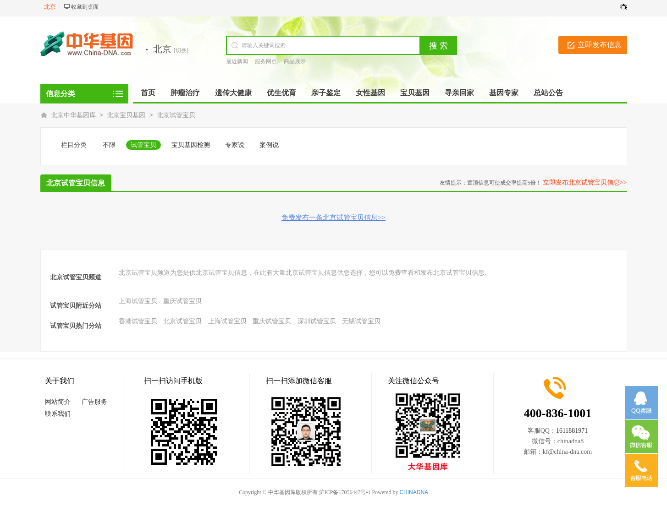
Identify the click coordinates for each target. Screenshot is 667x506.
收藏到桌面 (85, 7)
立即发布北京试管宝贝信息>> (585, 182)
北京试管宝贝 (176, 115)
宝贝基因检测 (190, 144)
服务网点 (266, 61)
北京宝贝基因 (126, 115)
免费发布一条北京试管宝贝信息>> (333, 217)
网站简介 (58, 401)
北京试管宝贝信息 (75, 183)
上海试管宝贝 (138, 301)
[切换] (181, 50)
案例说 (269, 144)
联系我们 (58, 413)
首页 (148, 93)
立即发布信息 (600, 45)
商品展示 (295, 61)
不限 (109, 144)
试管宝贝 (143, 144)
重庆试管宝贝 (182, 301)
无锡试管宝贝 (361, 321)
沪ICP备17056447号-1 (345, 492)
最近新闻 (237, 61)
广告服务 (94, 401)
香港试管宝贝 (138, 321)
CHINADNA (413, 492)
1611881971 (572, 430)
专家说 (234, 144)
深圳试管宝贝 (317, 321)
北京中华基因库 (73, 115)
